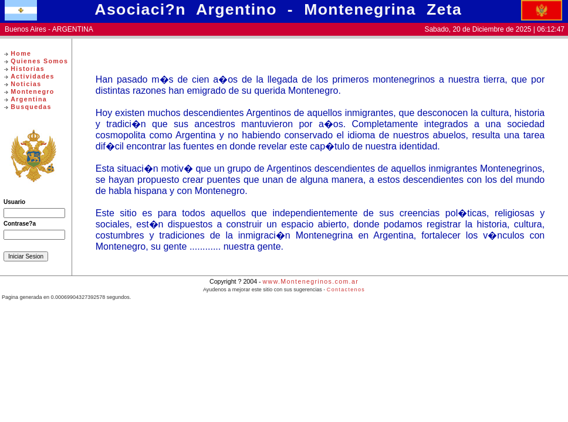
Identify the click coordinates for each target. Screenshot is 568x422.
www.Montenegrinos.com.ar (311, 281)
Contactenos (346, 289)
